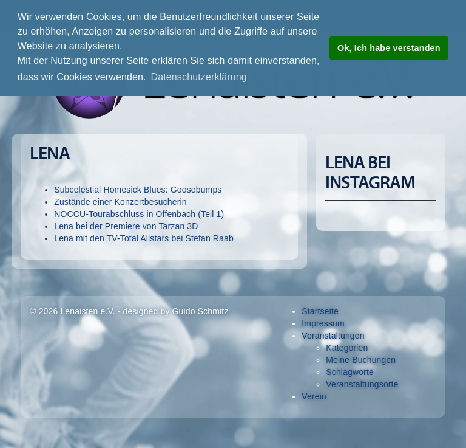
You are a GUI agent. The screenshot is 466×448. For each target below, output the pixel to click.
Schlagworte (350, 372)
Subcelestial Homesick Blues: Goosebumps (137, 190)
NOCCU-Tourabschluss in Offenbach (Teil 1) (139, 214)
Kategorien (347, 348)
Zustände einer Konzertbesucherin (120, 202)
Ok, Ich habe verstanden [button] (389, 48)
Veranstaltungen (333, 335)
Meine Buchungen (361, 360)
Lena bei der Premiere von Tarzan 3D (126, 226)
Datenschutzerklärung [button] (198, 77)
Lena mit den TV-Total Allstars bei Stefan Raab (144, 238)
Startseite (320, 311)
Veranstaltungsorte (362, 384)
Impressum (323, 323)
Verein (314, 396)
